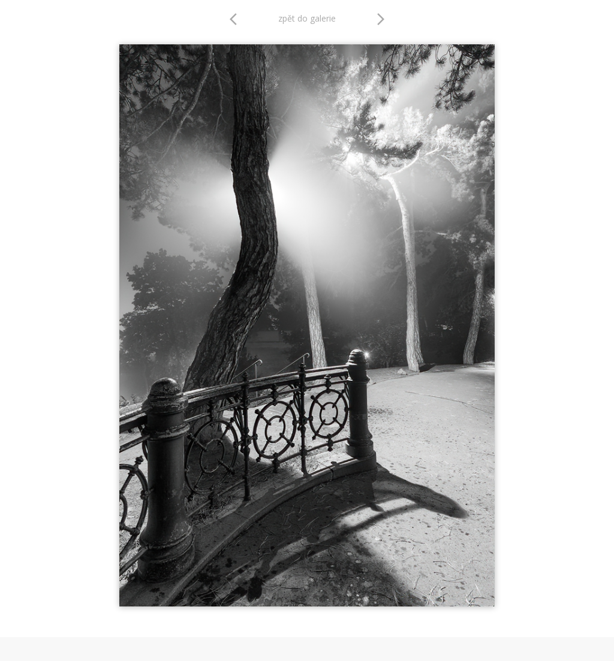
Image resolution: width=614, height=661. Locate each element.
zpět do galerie (307, 18)
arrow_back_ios (237, 19)
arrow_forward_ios (381, 19)
